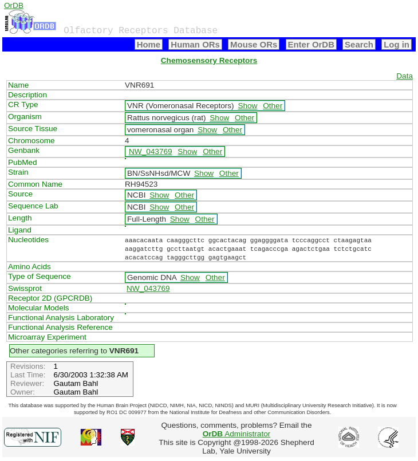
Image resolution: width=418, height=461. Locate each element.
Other (272, 105)
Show (247, 105)
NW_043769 (150, 151)
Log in (396, 44)
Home (149, 44)
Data (404, 76)
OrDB (13, 5)
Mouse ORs (253, 44)
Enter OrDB (311, 44)
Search (359, 44)
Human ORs (195, 44)
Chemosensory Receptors (209, 60)
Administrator (237, 434)
